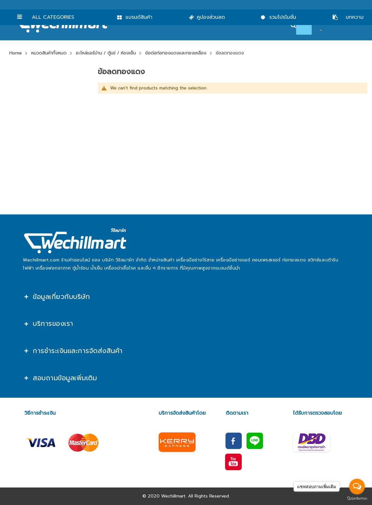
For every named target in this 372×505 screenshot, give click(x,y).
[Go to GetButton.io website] (357, 499)
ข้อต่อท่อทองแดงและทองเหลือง (175, 53)
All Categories (53, 17)
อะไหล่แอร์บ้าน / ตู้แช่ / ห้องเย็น (106, 53)
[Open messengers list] (357, 486)
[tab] (186, 297)
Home (15, 53)
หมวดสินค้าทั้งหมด (49, 53)
